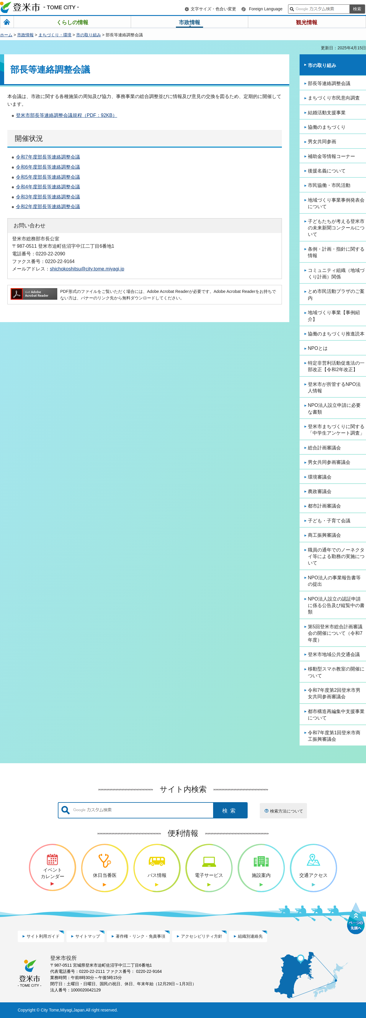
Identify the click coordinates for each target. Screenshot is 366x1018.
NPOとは (318, 348)
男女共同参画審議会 (329, 462)
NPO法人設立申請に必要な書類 (334, 408)
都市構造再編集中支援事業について (336, 714)
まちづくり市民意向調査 (334, 97)
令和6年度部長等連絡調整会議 (48, 166)
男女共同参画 (322, 141)
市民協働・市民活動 (329, 185)
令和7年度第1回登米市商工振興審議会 (334, 736)
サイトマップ (87, 936)
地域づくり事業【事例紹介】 (334, 316)
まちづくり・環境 (54, 34)
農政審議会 (319, 491)
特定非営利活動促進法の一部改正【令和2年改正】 (336, 366)
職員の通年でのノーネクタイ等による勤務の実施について (336, 556)
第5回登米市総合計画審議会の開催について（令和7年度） (335, 633)
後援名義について (327, 170)
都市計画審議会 (324, 505)
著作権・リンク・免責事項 (140, 936)
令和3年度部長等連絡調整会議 (48, 196)
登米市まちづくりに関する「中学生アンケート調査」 (336, 429)
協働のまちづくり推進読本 (336, 333)
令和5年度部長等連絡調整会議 (48, 177)
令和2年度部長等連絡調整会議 (48, 206)
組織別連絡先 (250, 936)
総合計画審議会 (324, 447)
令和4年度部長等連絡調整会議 (48, 186)
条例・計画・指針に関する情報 (336, 252)
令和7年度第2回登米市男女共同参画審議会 (334, 693)
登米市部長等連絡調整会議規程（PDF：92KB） (66, 115)
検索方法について (286, 811)
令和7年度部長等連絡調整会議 (48, 156)
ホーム (6, 34)
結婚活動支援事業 (327, 112)
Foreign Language (265, 8)
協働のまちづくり (327, 127)
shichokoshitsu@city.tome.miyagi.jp (87, 268)
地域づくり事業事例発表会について (336, 203)
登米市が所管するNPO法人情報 (334, 387)
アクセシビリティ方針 (201, 936)
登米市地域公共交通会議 (334, 654)
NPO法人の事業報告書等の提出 (334, 581)
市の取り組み (88, 34)
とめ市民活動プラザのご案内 (336, 294)
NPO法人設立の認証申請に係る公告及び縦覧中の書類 (336, 605)
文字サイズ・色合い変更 (213, 8)
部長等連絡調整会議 (329, 83)
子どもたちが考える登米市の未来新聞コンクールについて (336, 228)
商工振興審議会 (324, 535)
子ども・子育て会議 (329, 520)
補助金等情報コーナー (331, 156)
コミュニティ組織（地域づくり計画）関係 (336, 273)
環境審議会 (319, 476)
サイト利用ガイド (43, 936)
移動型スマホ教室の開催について (336, 672)
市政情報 (25, 34)
